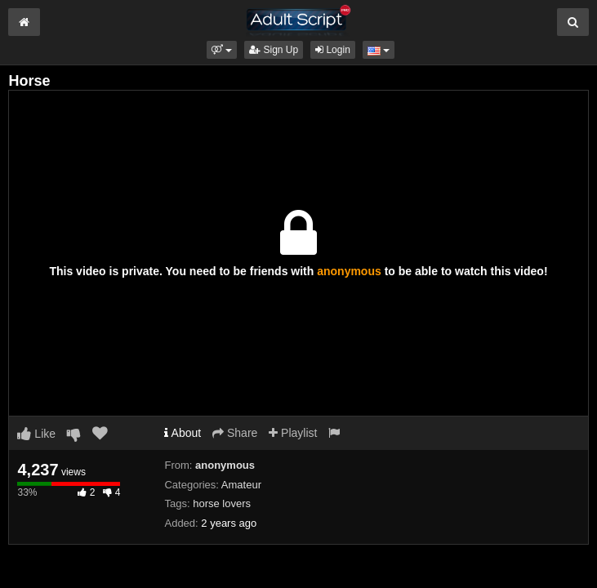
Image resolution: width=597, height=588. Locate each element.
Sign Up (273, 50)
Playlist (293, 432)
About (182, 432)
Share (234, 432)
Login (332, 50)
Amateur (241, 485)
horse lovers (222, 503)
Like (36, 433)
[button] (222, 50)
